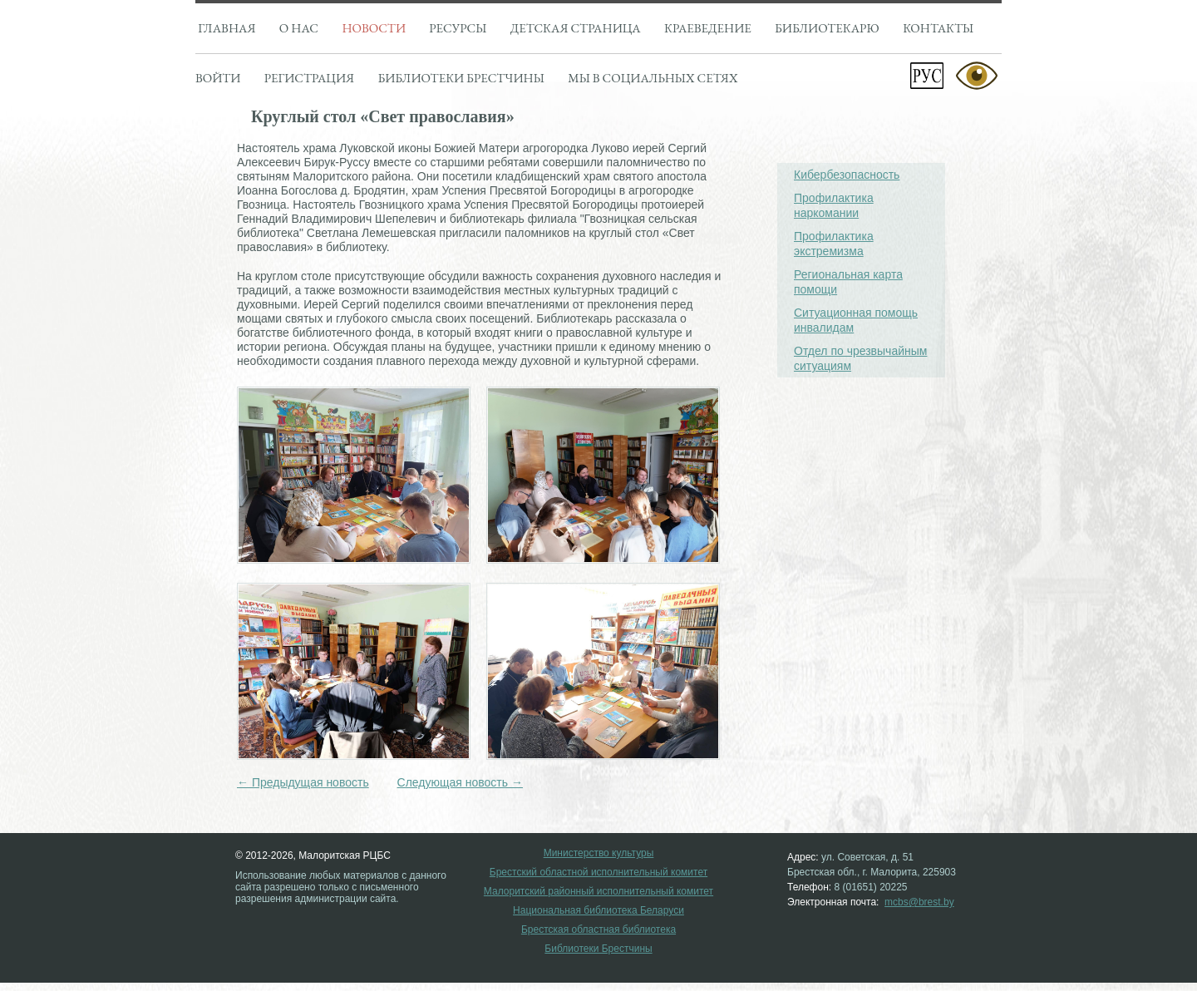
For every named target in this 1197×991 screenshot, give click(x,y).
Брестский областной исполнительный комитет (598, 872)
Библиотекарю (827, 28)
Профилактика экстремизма (834, 243)
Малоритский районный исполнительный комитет (598, 891)
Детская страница (575, 28)
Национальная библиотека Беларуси (598, 910)
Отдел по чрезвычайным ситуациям (860, 358)
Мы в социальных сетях (652, 78)
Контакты (938, 28)
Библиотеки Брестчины (598, 949)
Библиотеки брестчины (460, 78)
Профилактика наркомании (834, 205)
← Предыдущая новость (303, 782)
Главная (226, 28)
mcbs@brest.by (919, 902)
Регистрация (309, 78)
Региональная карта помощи (848, 282)
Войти (217, 78)
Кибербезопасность (846, 174)
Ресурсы (457, 28)
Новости (374, 28)
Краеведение (707, 28)
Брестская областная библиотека (598, 929)
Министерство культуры (599, 853)
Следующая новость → (460, 782)
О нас (298, 28)
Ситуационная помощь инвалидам (856, 320)
